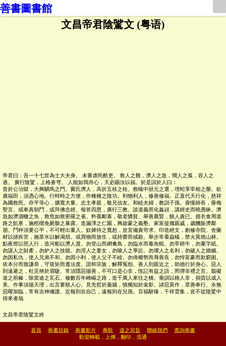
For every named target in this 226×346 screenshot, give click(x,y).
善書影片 (85, 330)
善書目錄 (58, 330)
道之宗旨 (130, 330)
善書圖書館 (26, 8)
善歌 (108, 330)
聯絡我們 (157, 330)
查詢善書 (184, 330)
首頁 (36, 330)
